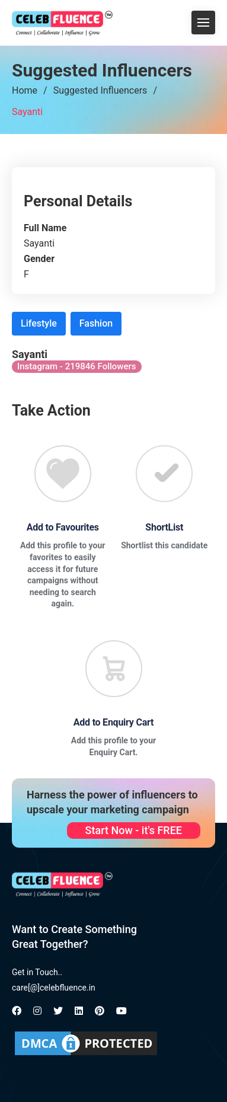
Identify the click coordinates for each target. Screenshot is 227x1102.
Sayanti (27, 111)
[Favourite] (62, 473)
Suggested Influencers (100, 90)
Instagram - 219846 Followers (76, 366)
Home (24, 90)
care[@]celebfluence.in (53, 987)
